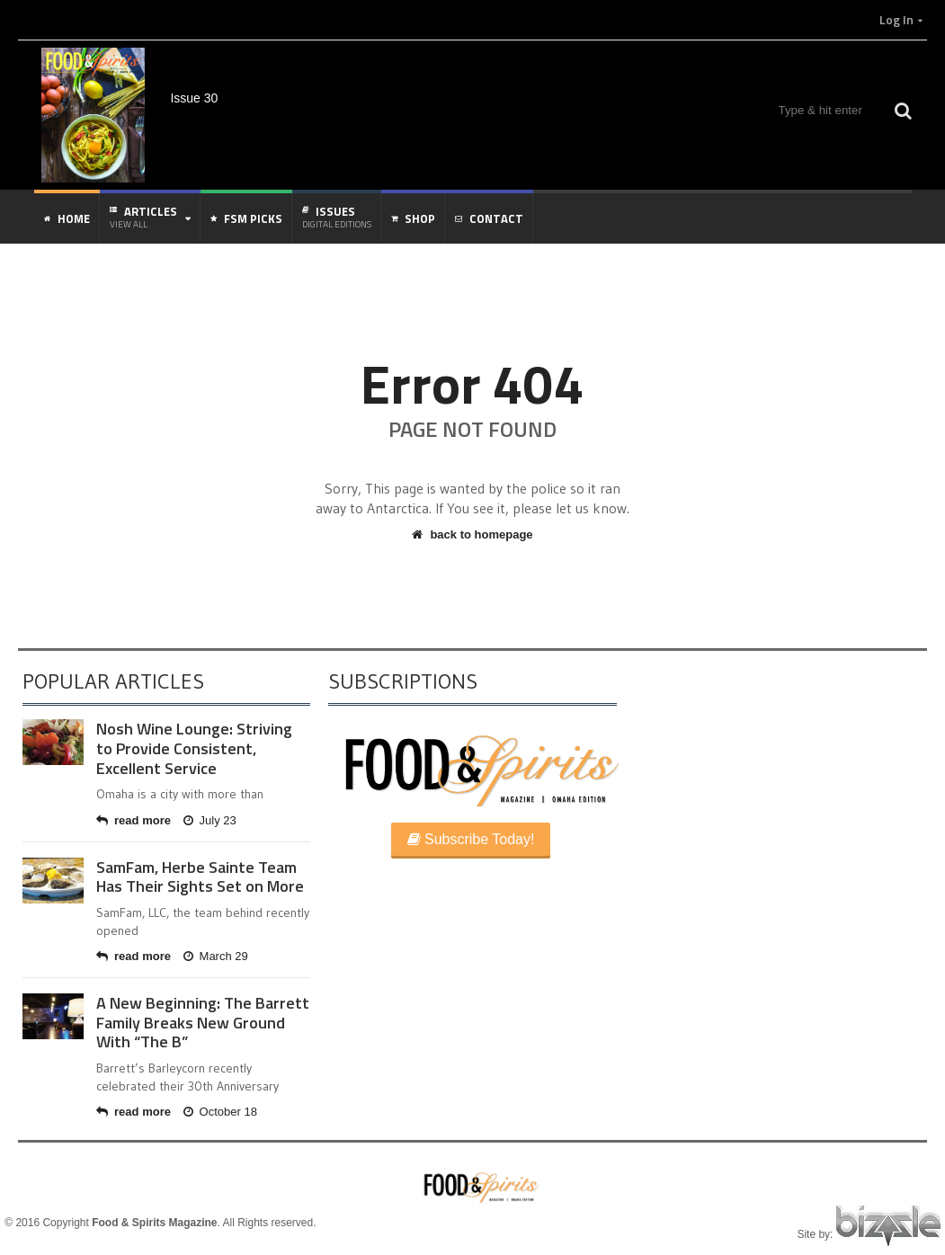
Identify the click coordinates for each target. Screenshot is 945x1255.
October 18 (220, 1111)
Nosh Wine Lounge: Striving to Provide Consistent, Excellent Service (194, 748)
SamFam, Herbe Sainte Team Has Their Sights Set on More (200, 877)
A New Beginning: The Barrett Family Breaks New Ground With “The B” (202, 1022)
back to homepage (472, 534)
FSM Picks (246, 218)
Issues (336, 216)
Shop (413, 218)
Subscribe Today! (471, 840)
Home (67, 218)
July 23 (209, 820)
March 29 (215, 956)
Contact (489, 218)
